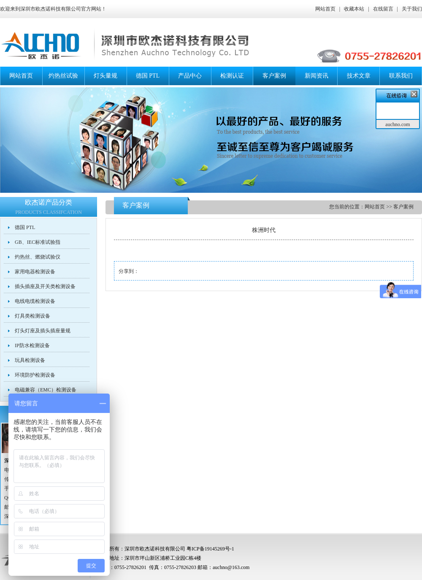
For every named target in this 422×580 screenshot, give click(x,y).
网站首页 (325, 9)
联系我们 (401, 76)
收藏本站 (354, 9)
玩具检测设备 (30, 360)
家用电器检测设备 (35, 272)
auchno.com (397, 124)
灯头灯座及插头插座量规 (42, 331)
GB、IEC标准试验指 (37, 242)
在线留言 (383, 9)
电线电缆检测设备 (35, 301)
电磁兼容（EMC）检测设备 (45, 390)
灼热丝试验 (63, 76)
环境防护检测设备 (35, 375)
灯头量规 (105, 76)
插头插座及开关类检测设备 (45, 286)
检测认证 (232, 76)
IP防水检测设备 (32, 345)
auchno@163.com (231, 567)
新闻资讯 (316, 76)
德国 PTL (148, 76)
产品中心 (190, 76)
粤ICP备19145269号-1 (210, 549)
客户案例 (274, 76)
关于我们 (412, 9)
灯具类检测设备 (32, 316)
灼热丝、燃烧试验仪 (37, 257)
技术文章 (359, 76)
